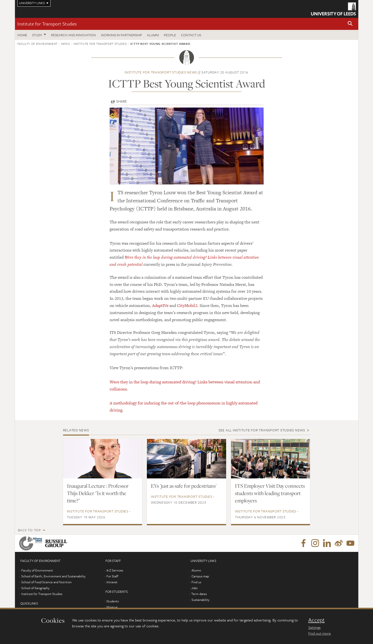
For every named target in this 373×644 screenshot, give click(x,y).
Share (121, 101)
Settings (314, 627)
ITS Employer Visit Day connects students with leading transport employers (270, 493)
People (170, 34)
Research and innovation (73, 34)
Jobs (194, 587)
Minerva (111, 607)
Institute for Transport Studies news (161, 72)
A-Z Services (114, 570)
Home (22, 34)
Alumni (153, 34)
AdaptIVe (160, 305)
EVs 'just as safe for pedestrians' (184, 485)
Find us (196, 582)
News (65, 43)
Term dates (199, 593)
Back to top (29, 530)
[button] (350, 24)
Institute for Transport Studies (47, 23)
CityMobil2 (187, 305)
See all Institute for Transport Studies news (262, 430)
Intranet (111, 582)
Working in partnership (121, 34)
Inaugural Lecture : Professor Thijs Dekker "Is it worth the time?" (98, 493)
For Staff (112, 576)
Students (112, 601)
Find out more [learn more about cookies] (319, 633)
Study (37, 34)
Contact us (191, 34)
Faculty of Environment (37, 43)
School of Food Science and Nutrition (46, 582)
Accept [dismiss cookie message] (316, 620)
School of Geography (35, 587)
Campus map (200, 576)
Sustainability (200, 599)
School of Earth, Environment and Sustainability (53, 576)
